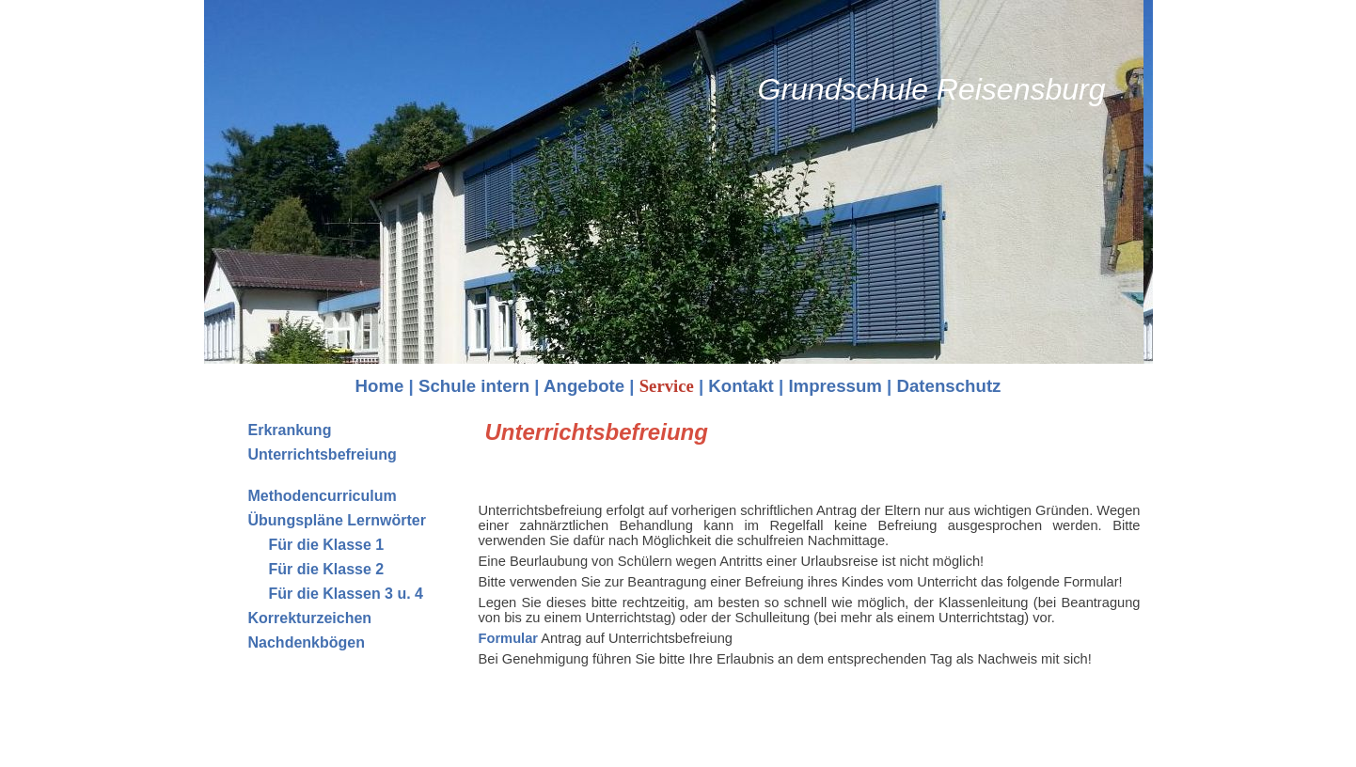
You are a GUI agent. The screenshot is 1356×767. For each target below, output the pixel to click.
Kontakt (740, 386)
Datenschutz (949, 386)
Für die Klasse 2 (327, 569)
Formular (509, 638)
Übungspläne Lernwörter (337, 520)
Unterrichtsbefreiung (322, 454)
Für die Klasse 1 (327, 545)
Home (379, 386)
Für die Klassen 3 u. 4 (346, 594)
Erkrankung (290, 430)
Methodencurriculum (322, 496)
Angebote (584, 386)
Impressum (835, 386)
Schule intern (473, 386)
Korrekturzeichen (310, 618)
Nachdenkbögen (306, 642)
